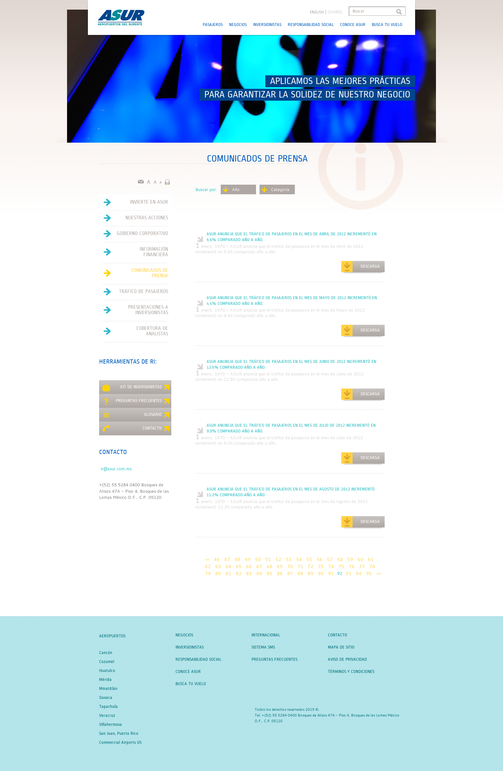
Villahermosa (110, 724)
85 (269, 573)
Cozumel (106, 661)
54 (299, 559)
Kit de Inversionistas (136, 388)
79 (208, 573)
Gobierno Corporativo (133, 233)
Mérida (105, 679)
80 (218, 573)
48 (237, 559)
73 (321, 566)
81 (228, 573)
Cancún (105, 652)
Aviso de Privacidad (347, 659)
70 (290, 566)
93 (348, 573)
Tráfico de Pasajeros (133, 291)
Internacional (266, 635)
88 (300, 573)
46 (217, 559)
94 (359, 573)
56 (319, 559)
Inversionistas (267, 24)
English (317, 12)
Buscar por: (206, 189)
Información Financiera (133, 252)
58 (340, 559)
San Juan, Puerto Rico (118, 733)
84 (259, 573)
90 (321, 573)
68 (269, 566)
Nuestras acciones (133, 218)
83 (249, 573)
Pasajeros (213, 24)
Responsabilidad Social (311, 24)
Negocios (238, 24)
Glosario (136, 415)
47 (227, 559)
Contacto (136, 429)
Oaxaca (105, 697)
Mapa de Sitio (341, 647)
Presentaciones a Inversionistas (133, 310)
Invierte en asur (133, 202)
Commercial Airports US (120, 742)
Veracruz (107, 715)
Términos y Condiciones (351, 671)
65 (239, 566)
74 (331, 566)
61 (371, 559)
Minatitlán (108, 688)
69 (280, 566)
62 (208, 566)
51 (268, 559)
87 (290, 573)
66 (249, 566)
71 (300, 566)
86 (280, 573)
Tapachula (108, 706)
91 (331, 573)
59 (350, 559)
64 (228, 566)
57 (330, 559)
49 (248, 559)
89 (310, 573)
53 (289, 559)
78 (372, 566)
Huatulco (107, 670)
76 (351, 566)
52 (278, 559)
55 (309, 559)
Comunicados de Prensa (133, 273)
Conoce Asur (352, 24)
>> (378, 573)
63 (218, 566)
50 (258, 559)
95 (369, 573)
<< (207, 559)
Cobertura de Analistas (133, 331)
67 (259, 566)
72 (310, 566)
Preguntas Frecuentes (136, 402)
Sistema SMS (263, 647)
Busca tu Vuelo (387, 24)
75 (341, 566)
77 (362, 566)
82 (239, 573)
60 (360, 559)
